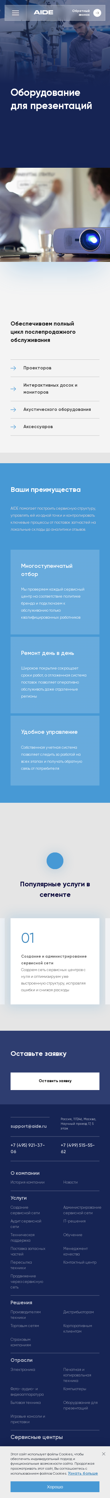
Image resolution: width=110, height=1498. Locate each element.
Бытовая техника (26, 1403)
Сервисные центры (37, 1437)
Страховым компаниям (21, 1342)
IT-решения (74, 1221)
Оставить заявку (55, 1081)
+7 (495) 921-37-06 (28, 1148)
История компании (28, 1182)
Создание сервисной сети (25, 1210)
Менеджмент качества (75, 1251)
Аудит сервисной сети (26, 1224)
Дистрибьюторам (78, 1312)
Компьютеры (74, 1389)
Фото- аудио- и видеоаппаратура (27, 1392)
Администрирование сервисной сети (82, 1210)
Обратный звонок (86, 13)
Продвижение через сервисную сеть (27, 1281)
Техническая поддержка (23, 1238)
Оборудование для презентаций (80, 1405)
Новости (70, 1182)
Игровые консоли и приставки (28, 1419)
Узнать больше (83, 1473)
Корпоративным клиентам (77, 1328)
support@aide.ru (29, 1126)
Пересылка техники (21, 1265)
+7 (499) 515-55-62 (78, 1148)
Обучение (72, 1235)
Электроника (23, 1370)
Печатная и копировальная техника (77, 1375)
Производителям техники (26, 1315)
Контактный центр (80, 1263)
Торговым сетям (25, 1326)
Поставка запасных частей (28, 1251)
